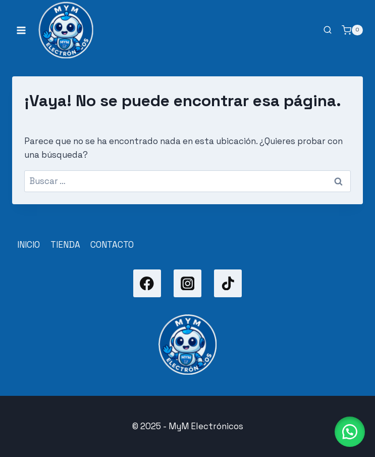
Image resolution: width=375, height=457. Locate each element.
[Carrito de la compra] (352, 30)
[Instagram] (187, 283)
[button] (350, 432)
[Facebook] (147, 283)
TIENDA (65, 244)
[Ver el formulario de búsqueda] (327, 30)
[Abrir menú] (21, 30)
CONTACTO (112, 244)
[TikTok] (228, 283)
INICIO (28, 244)
